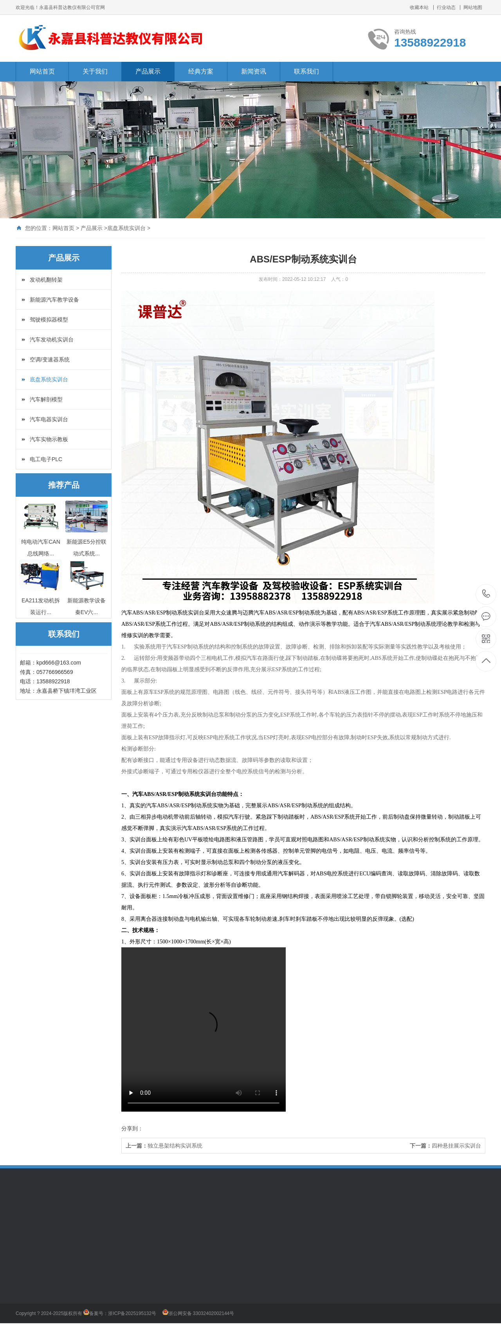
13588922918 (486, 594)
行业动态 (446, 7)
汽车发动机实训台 (52, 339)
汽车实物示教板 (49, 439)
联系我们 (306, 71)
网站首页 (42, 71)
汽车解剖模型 (46, 399)
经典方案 (200, 71)
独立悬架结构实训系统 (175, 1146)
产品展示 (147, 71)
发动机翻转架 (46, 280)
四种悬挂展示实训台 (456, 1146)
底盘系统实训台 (126, 228)
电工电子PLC (46, 459)
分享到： (132, 1128)
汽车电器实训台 (49, 419)
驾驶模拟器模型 (49, 319)
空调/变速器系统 (50, 359)
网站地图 (472, 7)
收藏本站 (419, 7)
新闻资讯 (253, 71)
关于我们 (95, 71)
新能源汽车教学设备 (54, 299)
